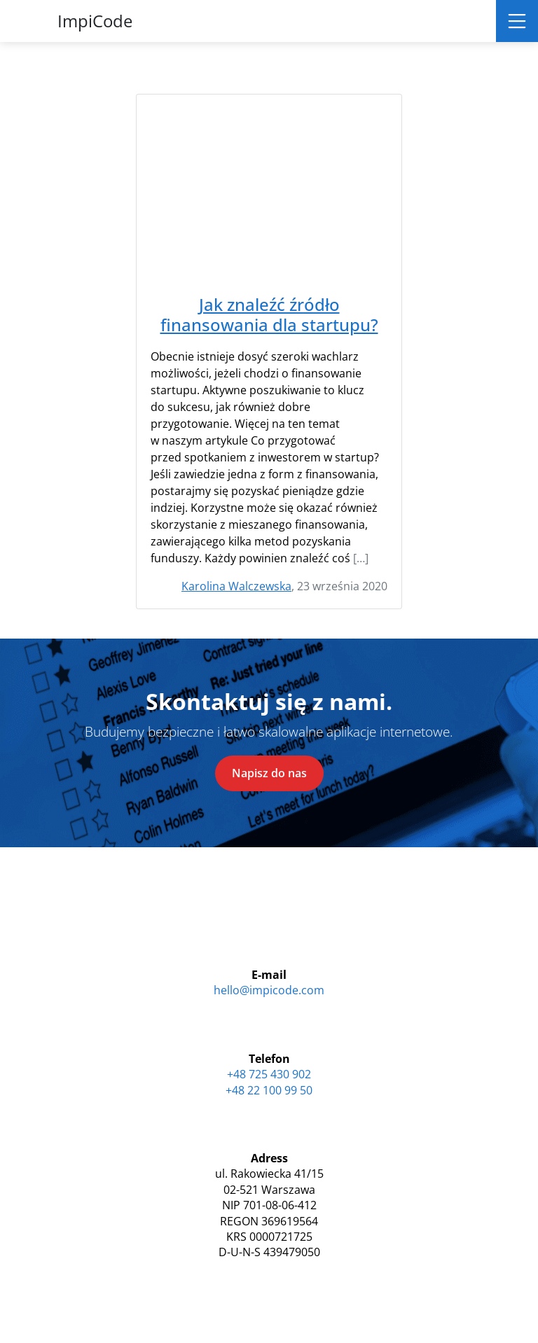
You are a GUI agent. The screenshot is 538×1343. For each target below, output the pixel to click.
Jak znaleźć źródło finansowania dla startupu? (269, 315)
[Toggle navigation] (517, 21)
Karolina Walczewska (236, 586)
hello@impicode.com (269, 990)
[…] (360, 558)
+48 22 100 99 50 (269, 1090)
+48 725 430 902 (269, 1074)
